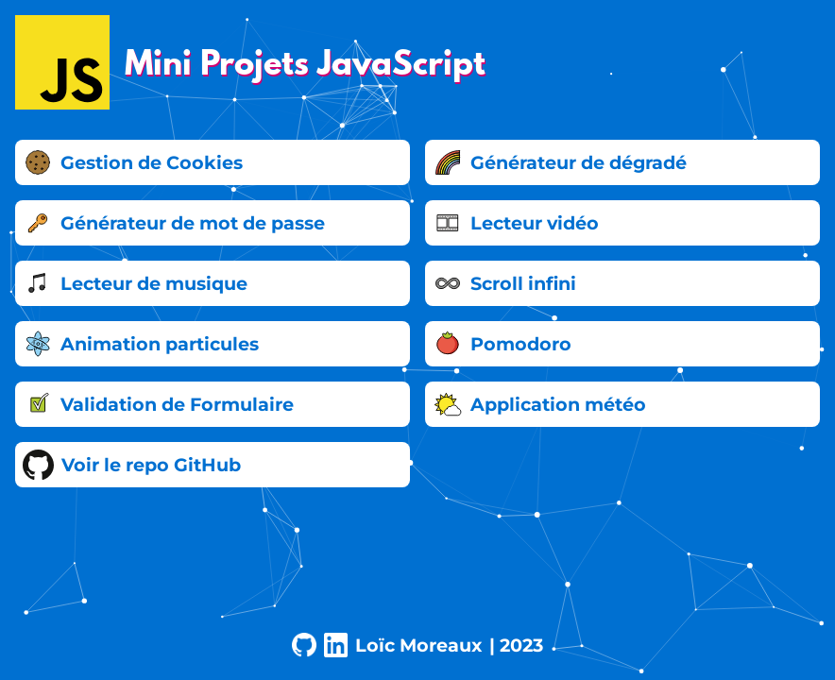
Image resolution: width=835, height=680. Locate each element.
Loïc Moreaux (418, 645)
